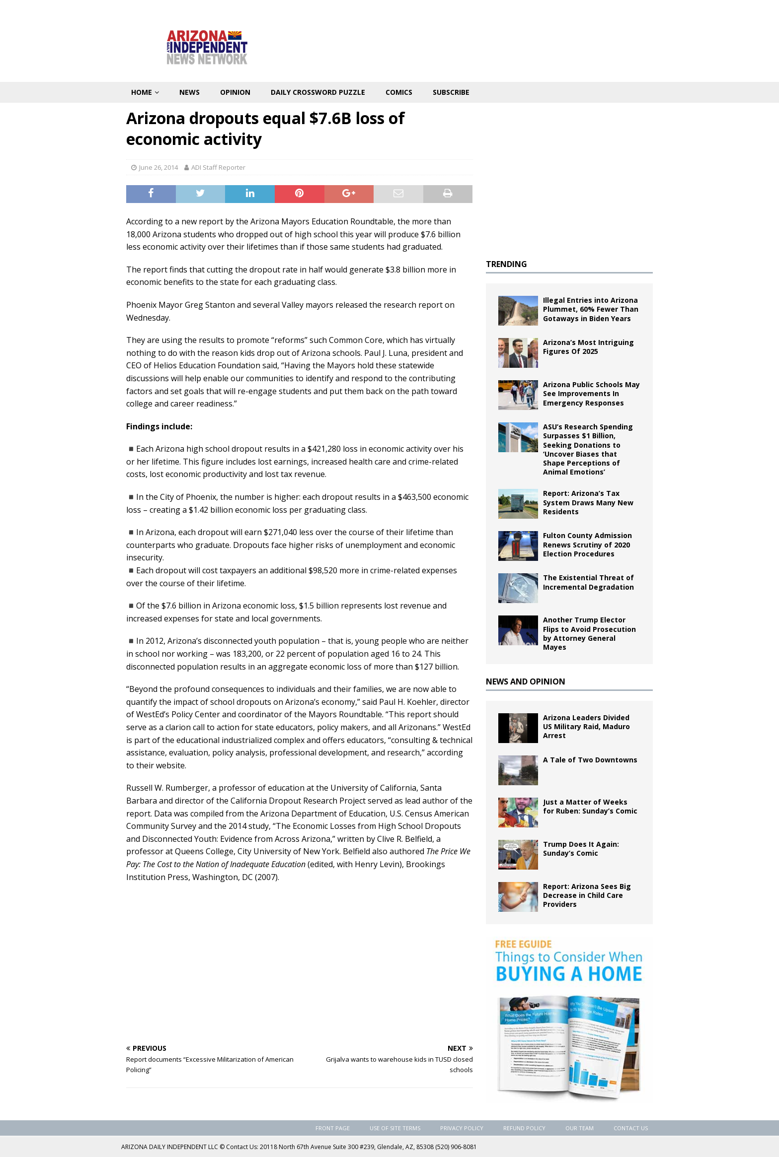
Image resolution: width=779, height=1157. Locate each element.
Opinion (235, 92)
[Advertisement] (299, 962)
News (189, 92)
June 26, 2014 (158, 167)
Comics (399, 92)
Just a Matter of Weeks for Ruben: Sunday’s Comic (590, 806)
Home (141, 92)
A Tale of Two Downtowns (590, 759)
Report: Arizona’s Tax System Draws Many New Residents (588, 502)
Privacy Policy (461, 1128)
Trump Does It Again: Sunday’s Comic (581, 848)
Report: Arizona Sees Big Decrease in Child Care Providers (587, 895)
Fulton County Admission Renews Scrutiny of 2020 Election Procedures (587, 544)
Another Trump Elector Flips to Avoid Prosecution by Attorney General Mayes (589, 633)
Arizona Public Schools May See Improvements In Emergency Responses (591, 393)
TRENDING (506, 264)
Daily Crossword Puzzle (318, 92)
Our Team (579, 1128)
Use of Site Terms (395, 1128)
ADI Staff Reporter (218, 167)
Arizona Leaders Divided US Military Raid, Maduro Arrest (586, 726)
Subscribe (451, 92)
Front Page (332, 1128)
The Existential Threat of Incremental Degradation (588, 582)
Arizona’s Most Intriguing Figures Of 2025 (588, 347)
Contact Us (631, 1128)
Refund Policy (524, 1128)
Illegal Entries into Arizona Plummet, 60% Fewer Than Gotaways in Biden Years (590, 309)
